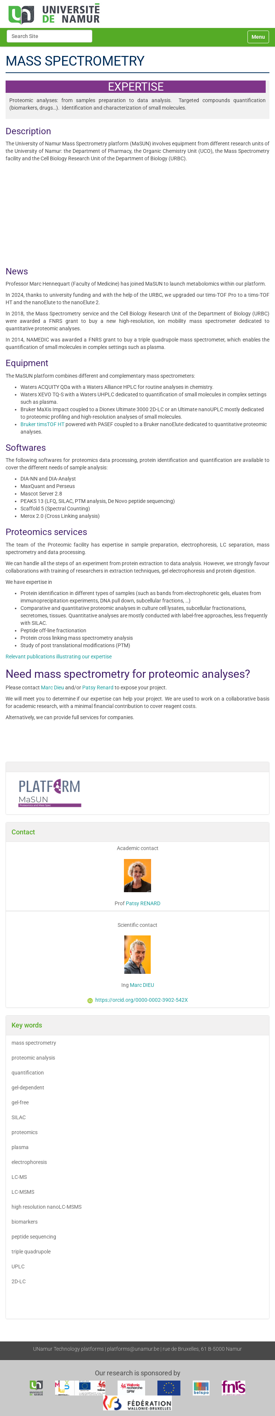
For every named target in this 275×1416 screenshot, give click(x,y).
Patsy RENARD (143, 903)
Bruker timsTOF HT (42, 424)
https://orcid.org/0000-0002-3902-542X (137, 1000)
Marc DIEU (141, 985)
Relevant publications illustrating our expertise (59, 657)
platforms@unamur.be (133, 1349)
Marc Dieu (52, 687)
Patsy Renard (97, 687)
